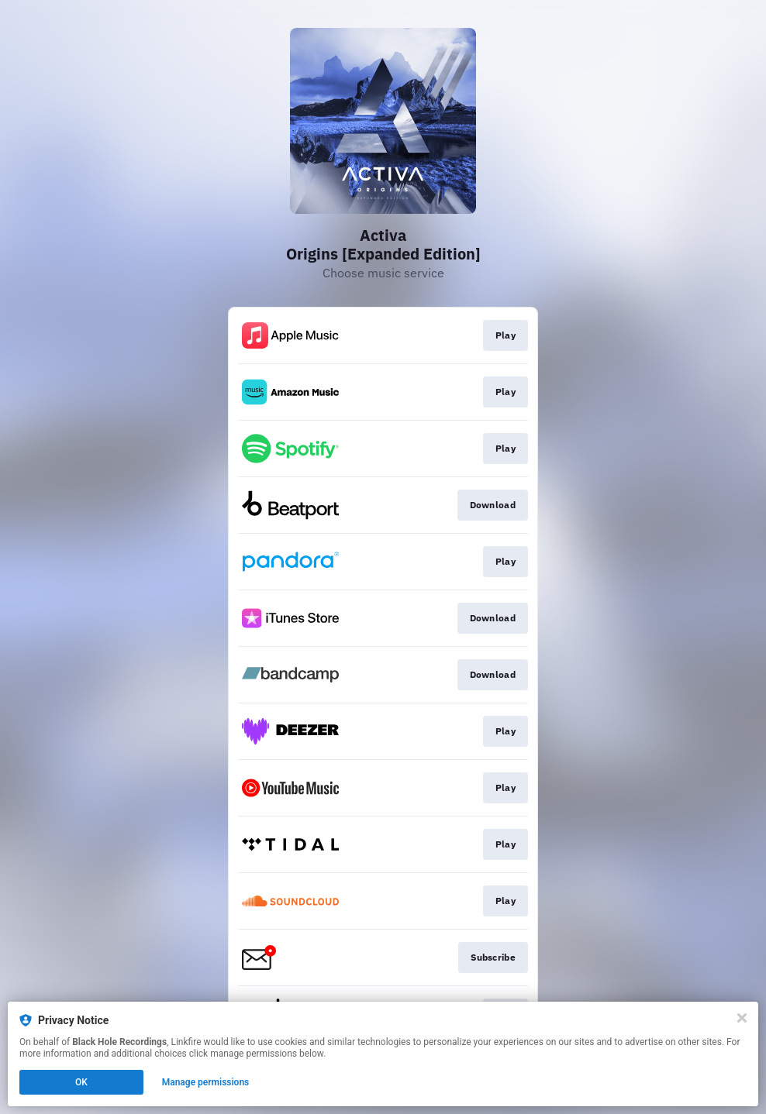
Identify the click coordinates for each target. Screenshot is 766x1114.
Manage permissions (206, 1082)
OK (81, 1082)
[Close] (742, 1018)
